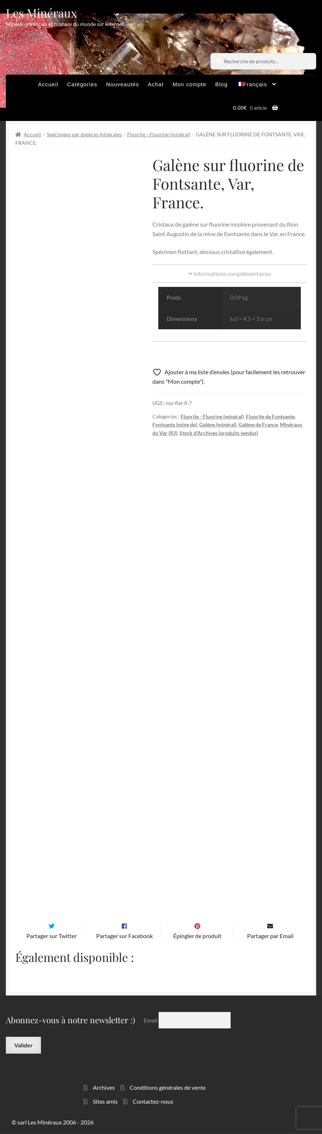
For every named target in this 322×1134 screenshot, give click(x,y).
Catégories (82, 84)
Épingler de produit (197, 936)
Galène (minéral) (217, 424)
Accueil (48, 84)
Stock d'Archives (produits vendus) (218, 433)
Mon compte (190, 84)
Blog (221, 84)
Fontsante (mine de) (174, 424)
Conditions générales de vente (168, 1088)
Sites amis (105, 1102)
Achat (155, 84)
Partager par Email (270, 936)
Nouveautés (122, 84)
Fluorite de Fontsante (270, 416)
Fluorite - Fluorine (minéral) (158, 134)
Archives (104, 1088)
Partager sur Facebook (124, 936)
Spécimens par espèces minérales (84, 134)
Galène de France (258, 424)
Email (151, 1021)
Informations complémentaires (230, 273)
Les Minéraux (41, 12)
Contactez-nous (153, 1102)
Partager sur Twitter (51, 936)
